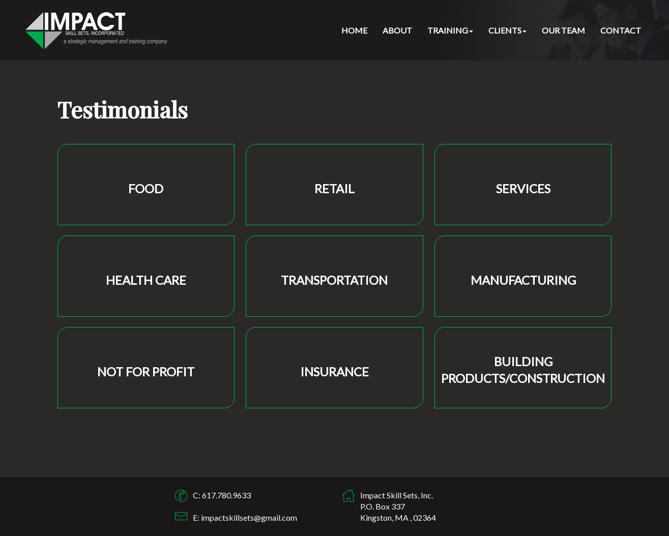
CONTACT (620, 30)
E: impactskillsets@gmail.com (245, 517)
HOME (354, 30)
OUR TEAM (563, 30)
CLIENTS (507, 30)
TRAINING (450, 30)
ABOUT (397, 30)
